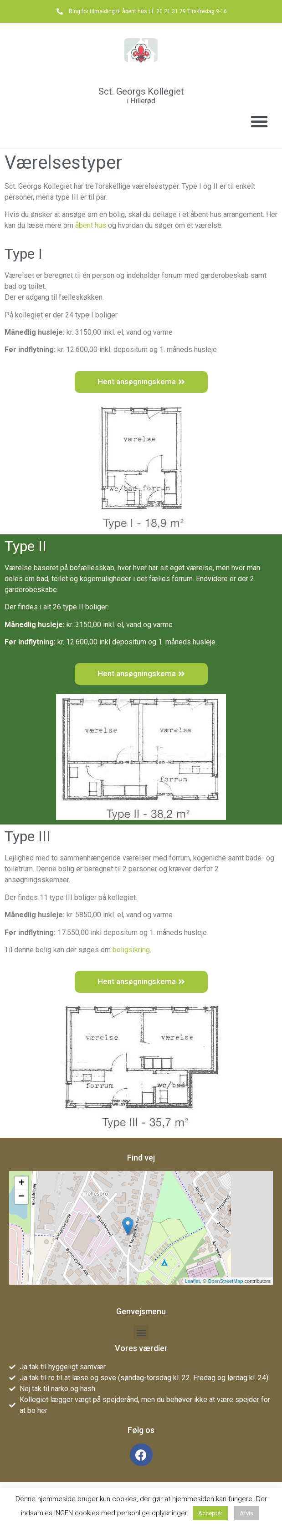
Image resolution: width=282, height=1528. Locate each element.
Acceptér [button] (210, 1513)
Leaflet (192, 1281)
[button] (259, 121)
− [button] (22, 1197)
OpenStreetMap (225, 1281)
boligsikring (131, 949)
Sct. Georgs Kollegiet (141, 91)
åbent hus (90, 225)
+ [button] (22, 1183)
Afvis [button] (246, 1513)
